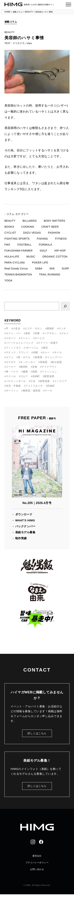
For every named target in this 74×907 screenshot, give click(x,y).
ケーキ (48, 390)
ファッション (49, 371)
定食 (34, 366)
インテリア (60, 381)
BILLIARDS (29, 220)
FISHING (42, 238)
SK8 (52, 268)
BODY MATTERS (54, 220)
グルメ (65, 333)
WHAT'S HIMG (25, 520)
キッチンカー (27, 362)
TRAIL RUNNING (49, 274)
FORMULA (45, 244)
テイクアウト (49, 366)
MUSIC (30, 256)
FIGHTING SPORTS (17, 238)
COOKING (27, 226)
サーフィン (12, 390)
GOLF (43, 250)
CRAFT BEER (50, 226)
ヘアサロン (50, 333)
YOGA (8, 280)
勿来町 (36, 376)
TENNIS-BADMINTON (18, 274)
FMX (7, 244)
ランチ (62, 328)
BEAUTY (9, 220)
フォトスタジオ (34, 385)
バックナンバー (25, 526)
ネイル (58, 352)
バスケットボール (16, 381)
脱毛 (45, 347)
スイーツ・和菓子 (48, 342)
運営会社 (37, 856)
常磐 (37, 333)
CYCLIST (10, 232)
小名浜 (16, 328)
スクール (11, 376)
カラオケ (11, 362)
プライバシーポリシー (37, 862)
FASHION (54, 232)
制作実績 (21, 538)
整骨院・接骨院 (31, 390)
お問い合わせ (37, 869)
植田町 (24, 366)
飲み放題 (57, 362)
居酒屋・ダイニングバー (48, 357)
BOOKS (9, 226)
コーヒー (11, 366)
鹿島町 (50, 328)
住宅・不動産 (13, 385)
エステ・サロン (33, 328)
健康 (25, 371)
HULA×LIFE (11, 256)
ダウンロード (24, 514)
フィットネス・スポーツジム (22, 347)
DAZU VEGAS (32, 232)
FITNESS (61, 238)
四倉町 (51, 385)
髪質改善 (49, 376)
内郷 (35, 352)
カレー (46, 352)
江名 (32, 381)
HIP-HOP (60, 250)
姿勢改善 (45, 381)
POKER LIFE (40, 262)
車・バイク (12, 371)
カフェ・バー (13, 333)
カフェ (9, 357)
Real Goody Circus (16, 268)
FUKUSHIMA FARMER (18, 250)
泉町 (27, 333)
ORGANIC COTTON (54, 256)
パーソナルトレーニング (19, 342)
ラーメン (25, 338)
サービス (40, 338)
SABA (38, 268)
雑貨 (34, 371)
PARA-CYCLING (14, 262)
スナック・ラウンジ (17, 352)
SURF (65, 268)
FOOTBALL (24, 244)
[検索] (65, 306)
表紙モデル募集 (25, 532)
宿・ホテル (24, 357)
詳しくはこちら (37, 733)
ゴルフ (24, 376)
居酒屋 (43, 362)
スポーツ (11, 338)
